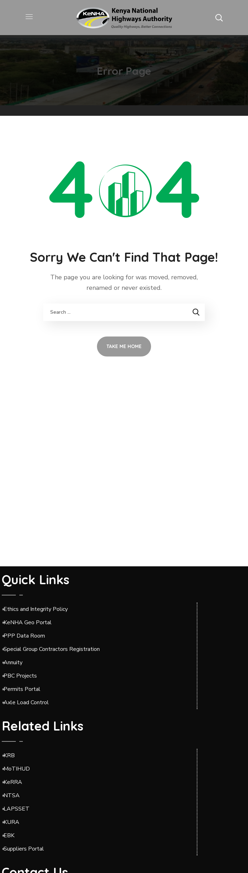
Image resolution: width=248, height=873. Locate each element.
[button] (218, 17)
